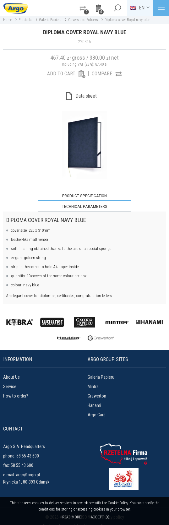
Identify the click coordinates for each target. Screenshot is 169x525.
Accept (98, 517)
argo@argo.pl (28, 464)
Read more (72, 517)
